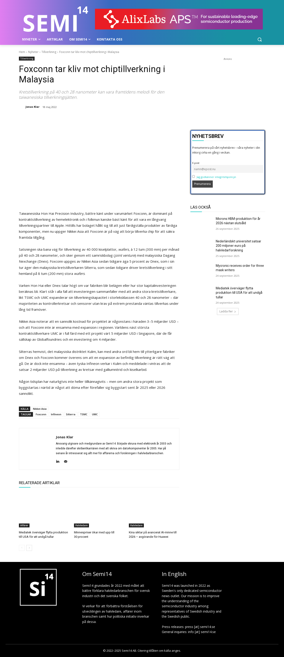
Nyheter (33, 52)
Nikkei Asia (40, 408)
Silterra (70, 414)
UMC (95, 414)
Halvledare (81, 525)
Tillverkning (48, 52)
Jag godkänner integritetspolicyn (216, 177)
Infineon (56, 414)
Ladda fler (227, 311)
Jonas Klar (32, 106)
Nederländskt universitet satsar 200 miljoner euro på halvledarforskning (238, 245)
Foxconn (41, 414)
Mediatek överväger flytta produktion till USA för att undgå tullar (239, 292)
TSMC (83, 414)
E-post (195, 163)
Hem (22, 52)
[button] (259, 39)
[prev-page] (22, 548)
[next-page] (29, 548)
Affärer (24, 525)
